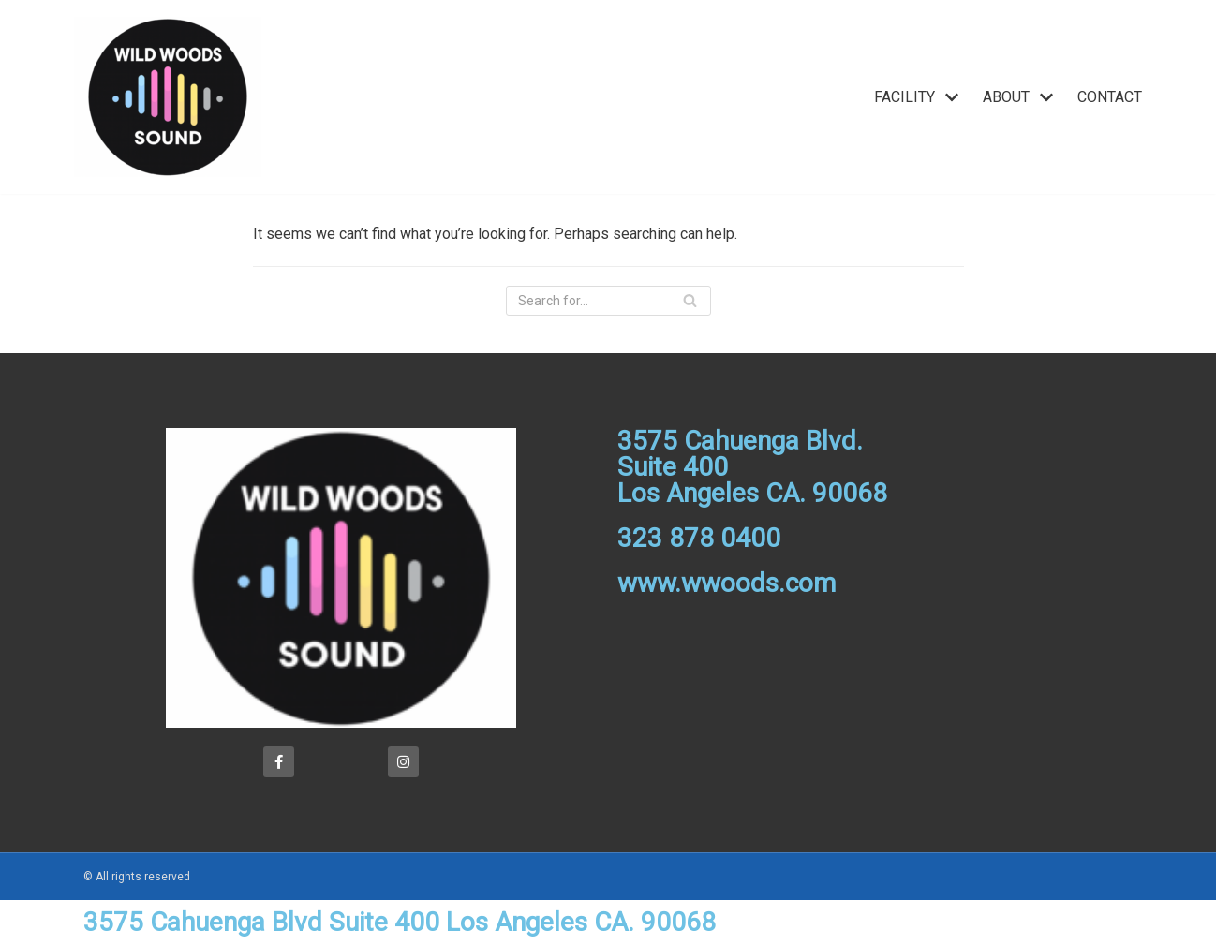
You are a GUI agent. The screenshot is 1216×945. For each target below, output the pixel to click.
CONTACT (1109, 97)
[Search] (608, 301)
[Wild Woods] (167, 97)
